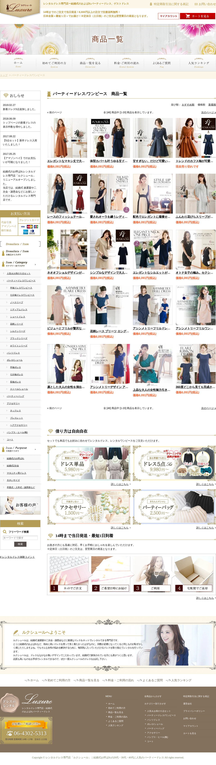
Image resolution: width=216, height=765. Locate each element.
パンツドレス (13, 353)
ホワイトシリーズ (18, 345)
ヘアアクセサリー (18, 425)
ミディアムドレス (18, 309)
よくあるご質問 (153, 73)
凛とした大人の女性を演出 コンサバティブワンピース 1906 (86, 387)
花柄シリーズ (16, 324)
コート (10, 439)
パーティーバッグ (15, 396)
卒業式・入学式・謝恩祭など (21, 487)
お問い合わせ (207, 4)
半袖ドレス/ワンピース (21, 288)
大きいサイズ (13, 480)
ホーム (4, 73)
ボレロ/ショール (14, 360)
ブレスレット (16, 418)
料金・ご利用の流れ (119, 73)
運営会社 (187, 703)
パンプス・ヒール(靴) (17, 432)
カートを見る (189, 733)
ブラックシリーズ (18, 338)
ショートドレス (17, 317)
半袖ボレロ (15, 367)
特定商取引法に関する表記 (171, 4)
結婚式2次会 (13, 465)
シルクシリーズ (17, 331)
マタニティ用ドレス (16, 473)
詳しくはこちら (120, 484)
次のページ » (208, 112)
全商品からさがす (20, 252)
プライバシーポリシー (194, 711)
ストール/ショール (19, 389)
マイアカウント (190, 726)
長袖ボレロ (15, 382)
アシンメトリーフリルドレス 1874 (155, 328)
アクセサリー (13, 403)
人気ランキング (189, 73)
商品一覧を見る (81, 73)
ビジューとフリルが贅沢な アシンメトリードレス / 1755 (83, 328)
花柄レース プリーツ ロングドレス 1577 (116, 331)
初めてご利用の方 (46, 73)
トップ (4, 75)
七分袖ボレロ (16, 374)
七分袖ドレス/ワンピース (22, 295)
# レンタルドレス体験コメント (17, 557)
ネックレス (15, 410)
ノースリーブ (16, 302)
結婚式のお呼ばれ (15, 458)
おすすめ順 (188, 104)
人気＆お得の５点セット (19, 273)
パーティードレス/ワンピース (21, 280)
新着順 (212, 104)
